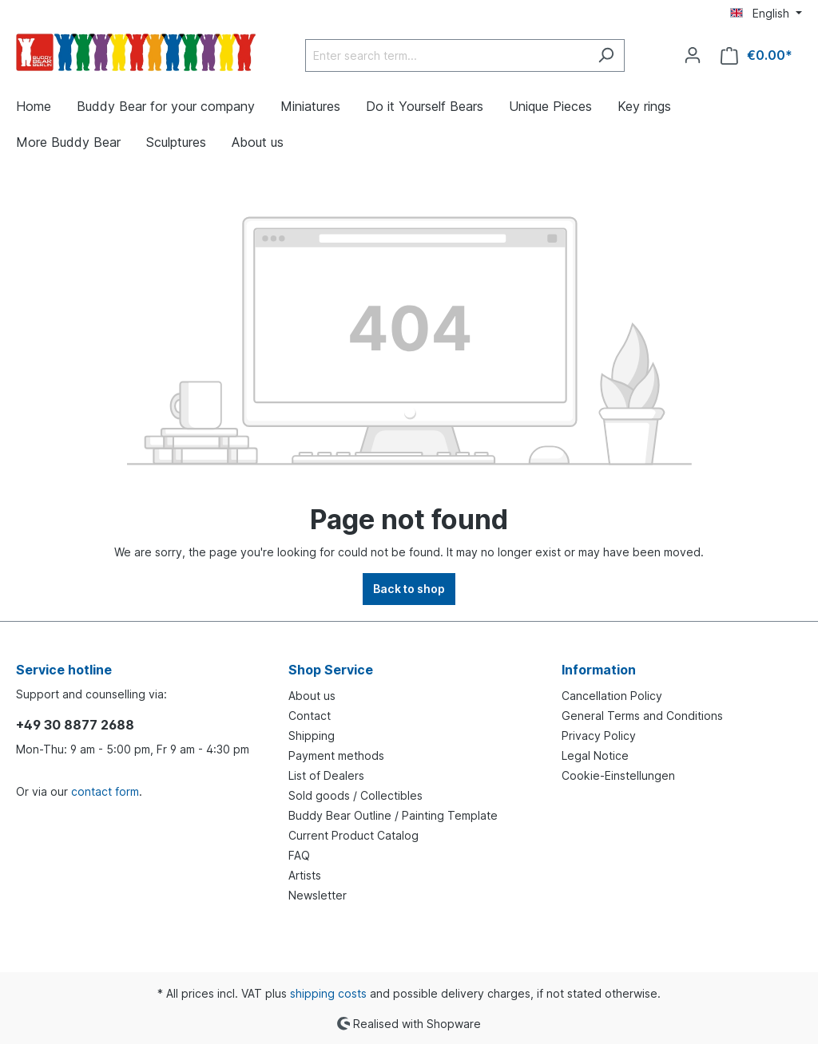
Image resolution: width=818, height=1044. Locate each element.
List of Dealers (326, 775)
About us (312, 695)
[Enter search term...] (446, 55)
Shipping (311, 735)
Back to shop (409, 588)
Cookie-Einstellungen (618, 775)
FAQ (299, 855)
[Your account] (692, 55)
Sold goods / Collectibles (355, 795)
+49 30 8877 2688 (75, 725)
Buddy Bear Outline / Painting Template (393, 815)
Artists (304, 875)
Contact (309, 715)
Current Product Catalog (353, 835)
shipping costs (328, 993)
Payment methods (336, 755)
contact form (105, 791)
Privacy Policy (599, 735)
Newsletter (317, 895)
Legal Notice (595, 755)
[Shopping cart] (756, 55)
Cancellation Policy (612, 695)
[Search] (606, 55)
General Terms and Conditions (642, 715)
